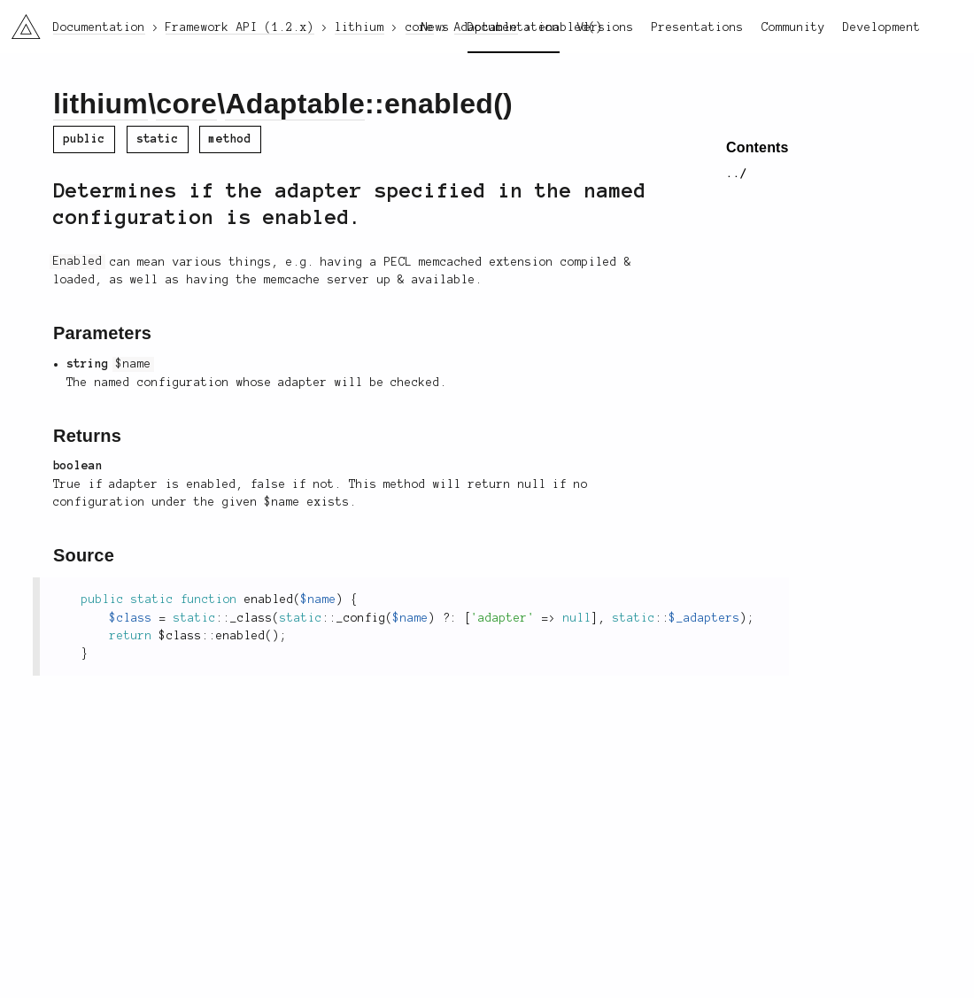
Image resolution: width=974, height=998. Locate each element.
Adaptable (295, 104)
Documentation (514, 27)
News (435, 27)
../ (736, 173)
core (186, 104)
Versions (605, 27)
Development (882, 27)
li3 (19, 21)
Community (793, 27)
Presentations (698, 27)
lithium (100, 104)
